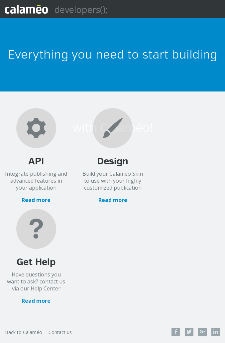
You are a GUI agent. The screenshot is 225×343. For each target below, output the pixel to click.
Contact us (60, 332)
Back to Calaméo (23, 332)
